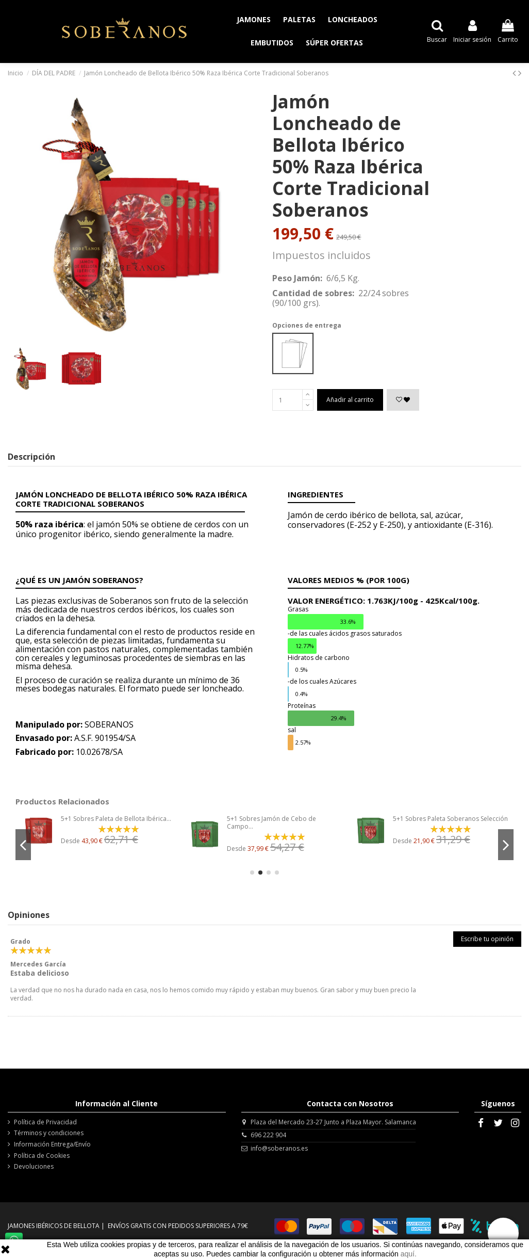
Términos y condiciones (49, 1133)
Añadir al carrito (350, 399)
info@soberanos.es (279, 1148)
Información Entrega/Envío (52, 1144)
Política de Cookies (42, 1156)
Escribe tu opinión (487, 938)
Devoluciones (34, 1167)
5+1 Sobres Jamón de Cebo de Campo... (271, 822)
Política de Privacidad (45, 1122)
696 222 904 (268, 1135)
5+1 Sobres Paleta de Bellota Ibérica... (116, 818)
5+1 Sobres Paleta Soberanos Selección (450, 818)
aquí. (409, 1254)
